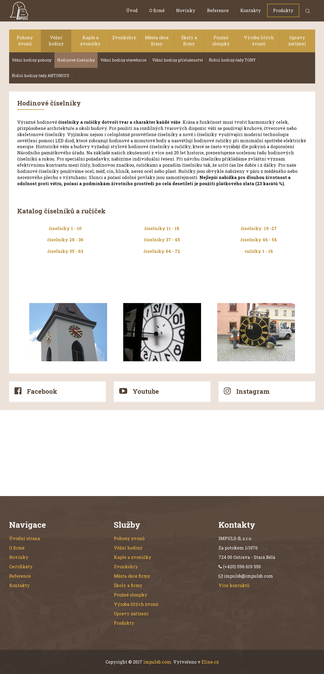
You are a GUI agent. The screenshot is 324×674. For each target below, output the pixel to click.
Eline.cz (210, 662)
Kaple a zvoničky (90, 40)
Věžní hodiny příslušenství (177, 60)
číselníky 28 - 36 (65, 239)
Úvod (132, 10)
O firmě (157, 10)
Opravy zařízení (297, 40)
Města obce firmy (157, 40)
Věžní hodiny (56, 40)
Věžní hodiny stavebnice (123, 60)
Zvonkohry (124, 37)
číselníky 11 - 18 (161, 228)
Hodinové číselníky (76, 60)
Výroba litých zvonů (259, 40)
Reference (218, 10)
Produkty (283, 10)
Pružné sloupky (221, 40)
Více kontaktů (234, 585)
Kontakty (250, 10)
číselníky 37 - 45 (162, 239)
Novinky (185, 10)
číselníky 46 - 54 (259, 239)
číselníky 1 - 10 (65, 228)
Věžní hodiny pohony (32, 60)
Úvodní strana (24, 538)
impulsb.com (157, 662)
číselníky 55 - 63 (65, 251)
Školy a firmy (189, 40)
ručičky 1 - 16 (259, 251)
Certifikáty (21, 566)
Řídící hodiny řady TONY (232, 60)
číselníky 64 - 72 (162, 251)
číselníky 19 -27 (259, 228)
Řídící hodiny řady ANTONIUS (40, 75)
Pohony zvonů (25, 40)
